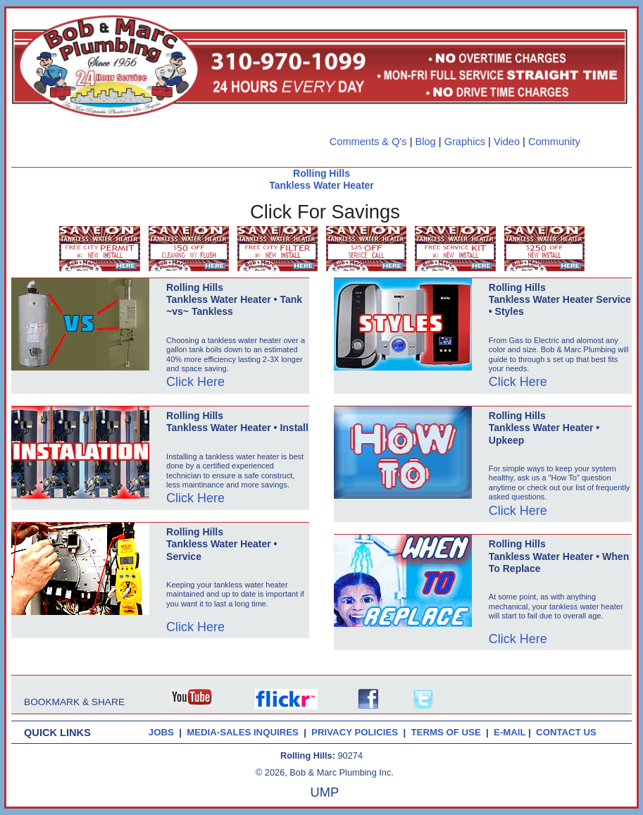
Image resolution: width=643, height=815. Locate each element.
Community (554, 141)
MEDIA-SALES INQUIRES (245, 732)
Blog (426, 141)
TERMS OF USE (449, 732)
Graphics (464, 141)
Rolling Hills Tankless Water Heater (321, 179)
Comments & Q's (368, 141)
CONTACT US (568, 732)
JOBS (161, 732)
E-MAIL (511, 732)
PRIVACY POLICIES (357, 732)
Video (507, 141)
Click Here (195, 382)
